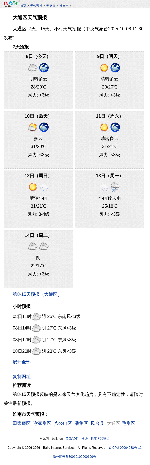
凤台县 (97, 423)
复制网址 (23, 376)
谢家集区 (42, 423)
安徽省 (51, 5)
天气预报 (36, 5)
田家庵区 (22, 423)
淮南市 (64, 5)
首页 (23, 5)
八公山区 (63, 423)
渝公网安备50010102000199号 (74, 456)
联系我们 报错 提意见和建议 (88, 438)
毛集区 (128, 423)
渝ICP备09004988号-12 (125, 447)
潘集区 (81, 423)
